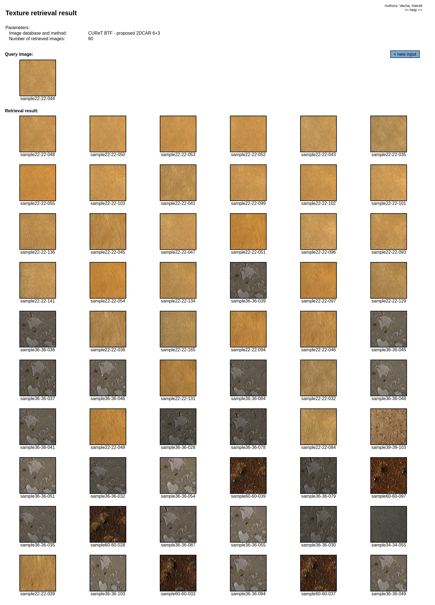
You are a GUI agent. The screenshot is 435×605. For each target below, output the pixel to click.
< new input (405, 54)
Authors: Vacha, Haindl (403, 6)
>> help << (413, 10)
